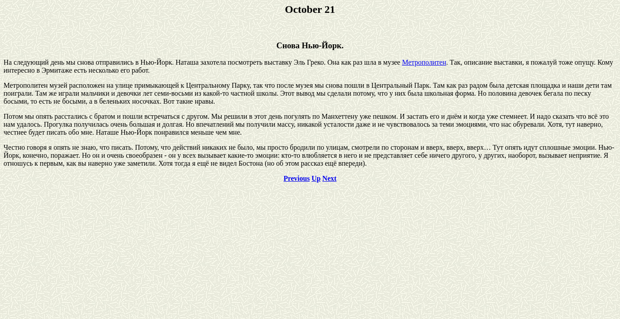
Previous (297, 178)
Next (329, 178)
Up (316, 178)
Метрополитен (424, 62)
